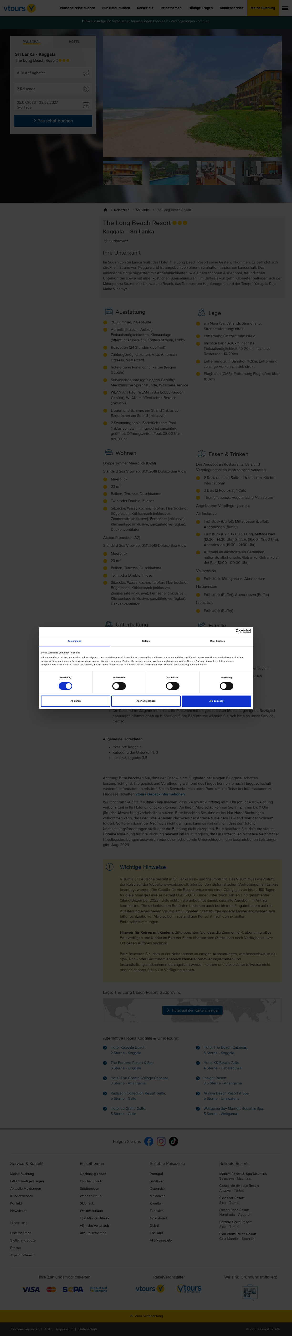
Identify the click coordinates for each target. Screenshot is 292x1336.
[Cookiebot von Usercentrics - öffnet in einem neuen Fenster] (230, 631)
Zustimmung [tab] (74, 641)
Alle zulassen (216, 701)
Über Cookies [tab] (217, 641)
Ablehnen (76, 701)
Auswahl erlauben (145, 701)
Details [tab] (146, 641)
